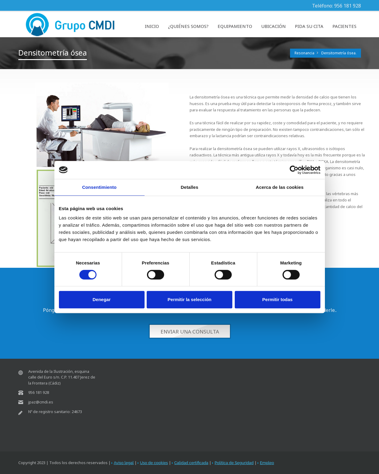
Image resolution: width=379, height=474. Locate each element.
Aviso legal (124, 462)
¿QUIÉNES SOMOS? (188, 26)
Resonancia (304, 53)
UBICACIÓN (273, 26)
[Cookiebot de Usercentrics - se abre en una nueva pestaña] (294, 169)
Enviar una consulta (189, 331)
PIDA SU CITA (309, 26)
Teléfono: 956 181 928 (336, 5)
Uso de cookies (154, 462)
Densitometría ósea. (338, 53)
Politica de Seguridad (234, 462)
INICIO (152, 26)
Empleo (267, 462)
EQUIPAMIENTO (235, 26)
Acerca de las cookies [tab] (280, 187)
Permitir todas (277, 299)
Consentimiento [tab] (99, 187)
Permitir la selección (190, 299)
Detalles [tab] (189, 187)
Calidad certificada (191, 462)
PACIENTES (344, 26)
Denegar (102, 299)
